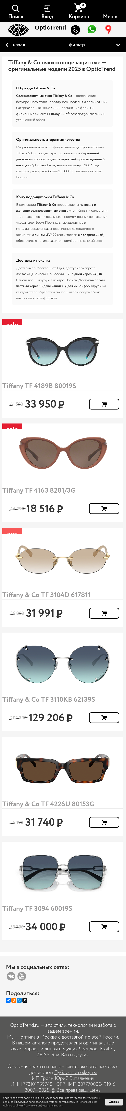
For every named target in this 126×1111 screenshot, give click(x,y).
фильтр (77, 44)
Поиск (15, 17)
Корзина (79, 11)
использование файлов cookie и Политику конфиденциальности (50, 1104)
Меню (110, 17)
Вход (47, 17)
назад (19, 44)
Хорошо (114, 1102)
